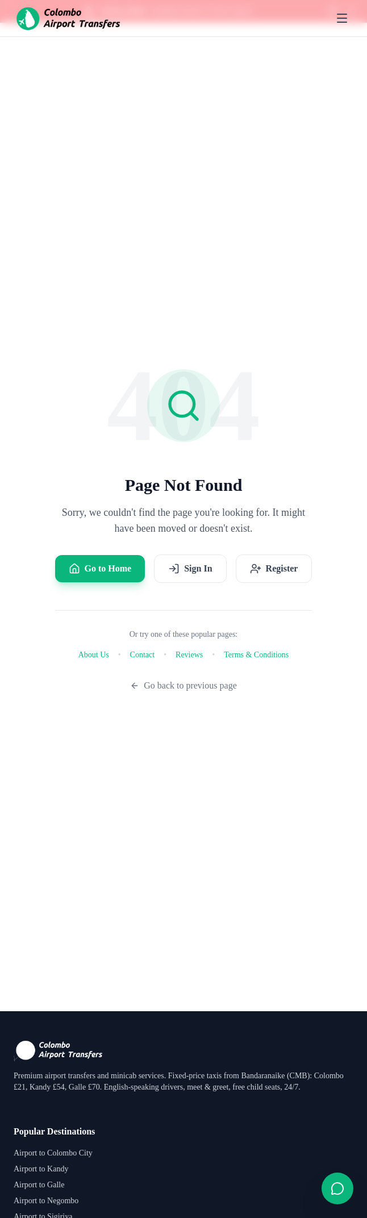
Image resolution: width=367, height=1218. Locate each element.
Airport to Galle (39, 1185)
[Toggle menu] (342, 18)
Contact (142, 654)
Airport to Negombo (46, 1200)
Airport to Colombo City (53, 1153)
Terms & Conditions (256, 654)
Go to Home (100, 568)
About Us (93, 654)
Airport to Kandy (41, 1169)
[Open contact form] (337, 1188)
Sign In (190, 568)
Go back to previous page (183, 685)
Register (274, 568)
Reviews (189, 654)
